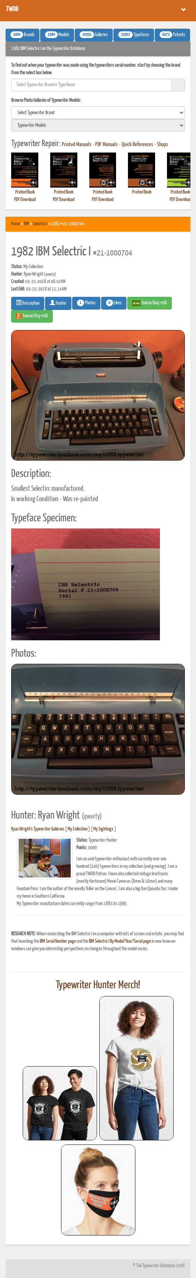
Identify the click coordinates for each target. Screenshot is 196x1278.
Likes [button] (114, 302)
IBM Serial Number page (58, 941)
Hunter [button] (58, 303)
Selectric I (40, 224)
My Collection (77, 829)
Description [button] (27, 303)
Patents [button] (172, 34)
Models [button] (57, 34)
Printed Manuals (76, 144)
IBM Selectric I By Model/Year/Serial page (120, 941)
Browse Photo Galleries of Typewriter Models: (46, 100)
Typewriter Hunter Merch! (98, 985)
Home (15, 224)
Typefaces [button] (133, 34)
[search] (98, 112)
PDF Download (25, 199)
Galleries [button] (94, 34)
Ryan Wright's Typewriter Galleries (37, 829)
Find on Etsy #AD (32, 316)
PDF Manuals (106, 144)
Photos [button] (86, 302)
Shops (162, 144)
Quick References (137, 144)
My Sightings (103, 829)
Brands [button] (22, 34)
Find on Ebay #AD (149, 303)
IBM (26, 224)
